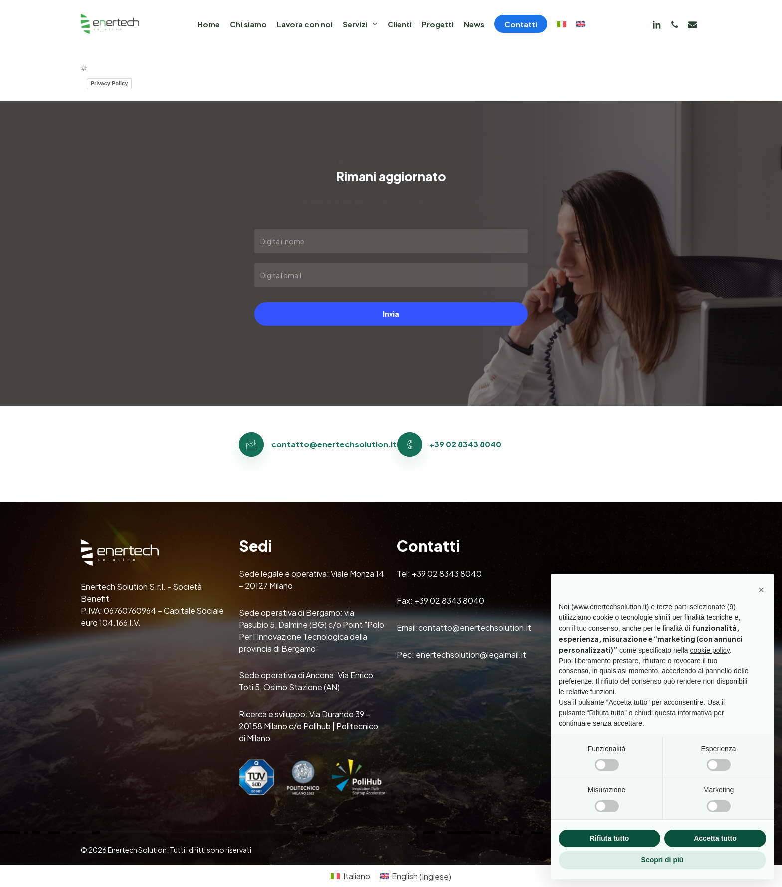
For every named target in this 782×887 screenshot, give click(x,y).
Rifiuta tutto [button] (609, 838)
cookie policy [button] (710, 650)
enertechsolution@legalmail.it (471, 654)
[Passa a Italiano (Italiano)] (350, 876)
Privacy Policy (109, 83)
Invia (391, 313)
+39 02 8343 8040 (447, 573)
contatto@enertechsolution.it (474, 627)
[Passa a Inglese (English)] (415, 876)
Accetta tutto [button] (715, 838)
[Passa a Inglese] (580, 24)
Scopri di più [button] (662, 860)
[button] (761, 590)
